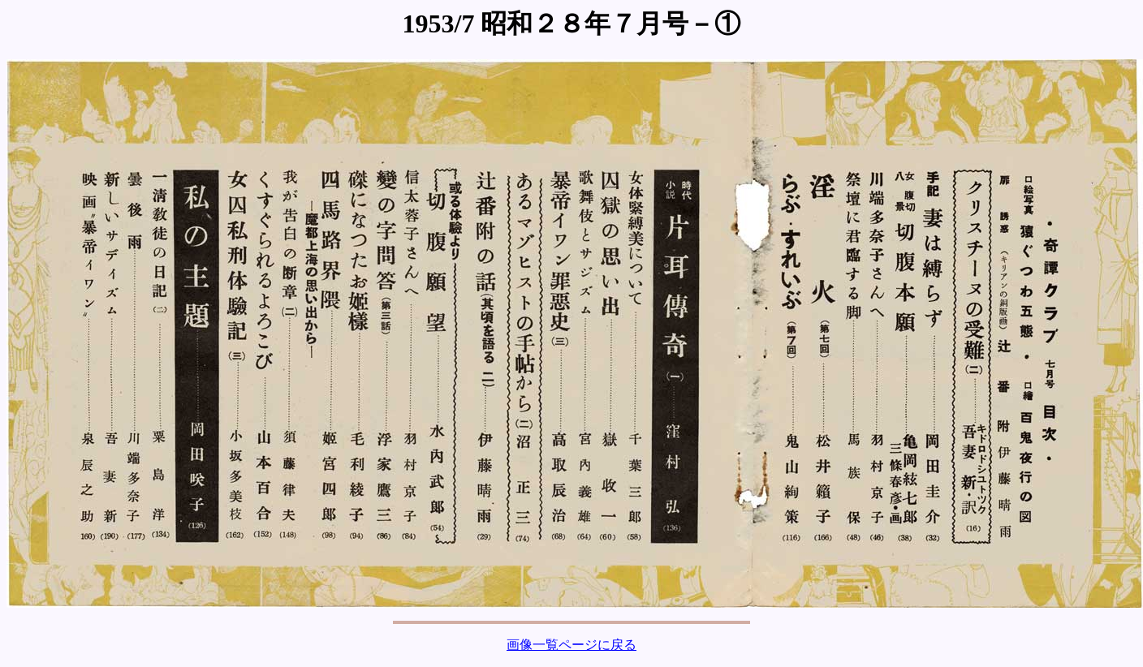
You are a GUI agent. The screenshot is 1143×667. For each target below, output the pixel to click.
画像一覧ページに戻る (571, 645)
